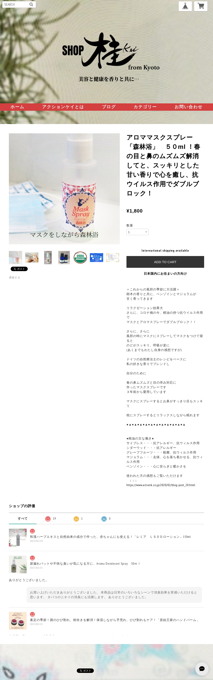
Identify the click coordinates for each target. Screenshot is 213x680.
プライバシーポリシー (14, 671)
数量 (129, 225)
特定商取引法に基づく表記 (53, 671)
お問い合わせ (189, 106)
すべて (23, 518)
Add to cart (165, 262)
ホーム (17, 106)
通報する (14, 277)
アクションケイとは (63, 106)
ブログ (109, 106)
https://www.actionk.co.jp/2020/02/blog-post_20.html (160, 485)
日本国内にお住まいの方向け (165, 274)
